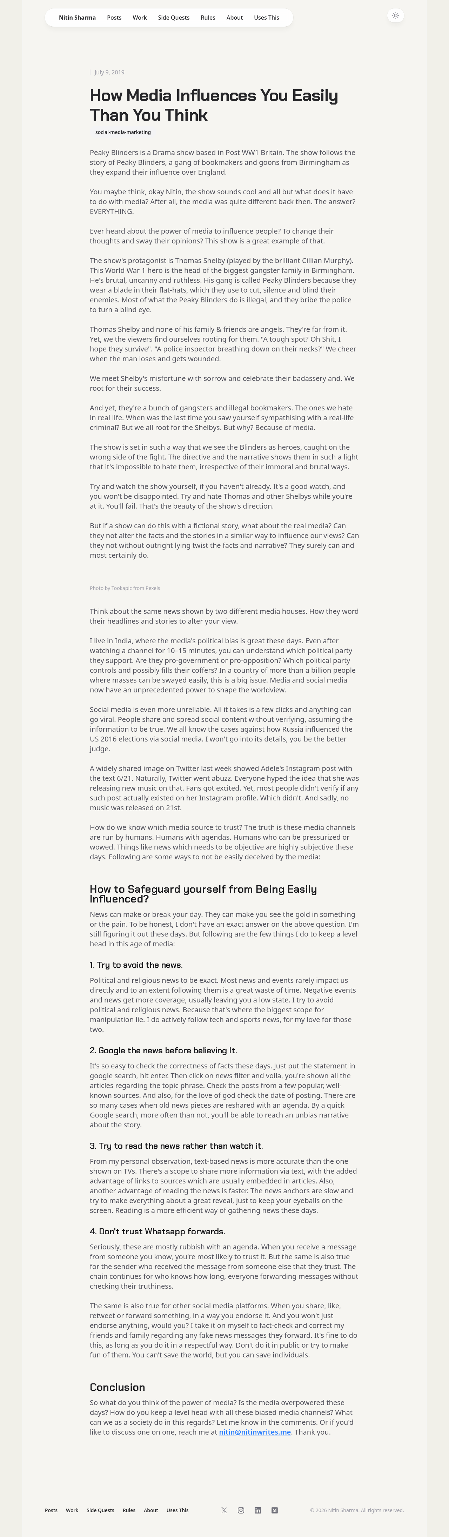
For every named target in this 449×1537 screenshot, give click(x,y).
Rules (208, 17)
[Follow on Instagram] (241, 1510)
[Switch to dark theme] (395, 15)
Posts (114, 17)
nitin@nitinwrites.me (255, 1432)
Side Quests (174, 17)
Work (140, 17)
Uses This (266, 17)
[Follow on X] (224, 1510)
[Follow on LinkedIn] (257, 1510)
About (235, 17)
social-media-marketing (123, 132)
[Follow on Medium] (274, 1510)
